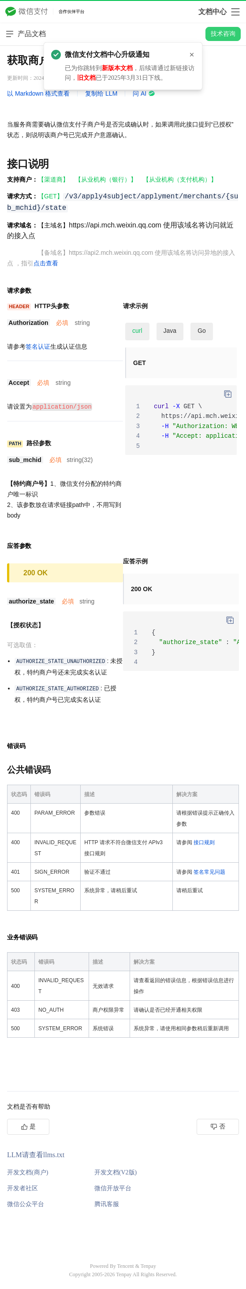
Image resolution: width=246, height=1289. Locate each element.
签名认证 (38, 346)
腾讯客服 (106, 1203)
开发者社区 (22, 1188)
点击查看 (46, 263)
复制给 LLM (101, 93)
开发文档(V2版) (115, 1172)
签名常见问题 (209, 871)
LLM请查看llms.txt (35, 1154)
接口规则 (204, 842)
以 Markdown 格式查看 (38, 93)
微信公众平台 (25, 1203)
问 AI (144, 93)
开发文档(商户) (27, 1172)
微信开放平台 (112, 1188)
